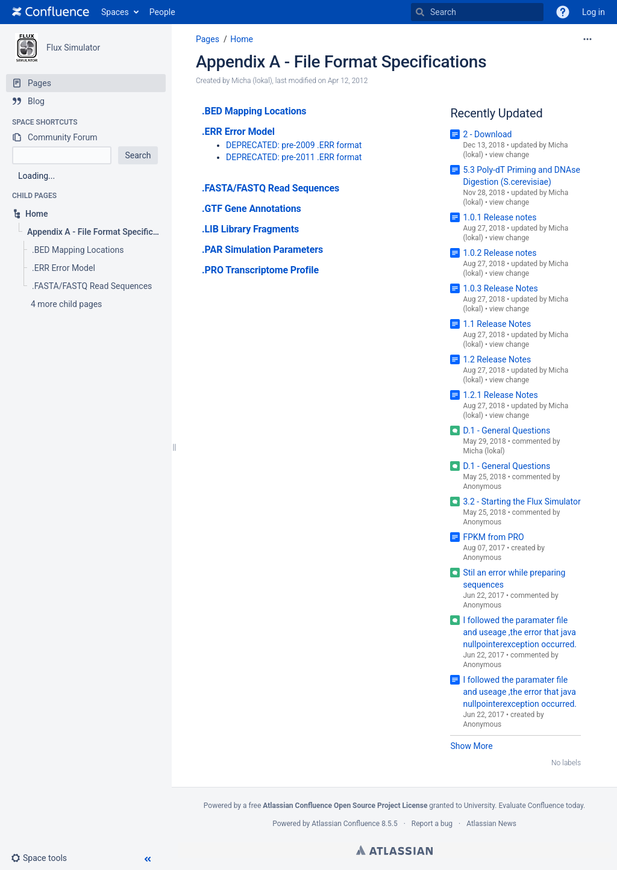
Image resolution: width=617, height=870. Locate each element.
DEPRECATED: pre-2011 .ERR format (294, 157)
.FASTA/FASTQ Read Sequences (270, 188)
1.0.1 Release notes (499, 217)
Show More (471, 746)
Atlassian (394, 850)
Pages (207, 39)
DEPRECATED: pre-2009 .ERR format (294, 145)
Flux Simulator (73, 47)
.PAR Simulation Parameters (262, 249)
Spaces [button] (115, 12)
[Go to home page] (50, 12)
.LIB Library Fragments (250, 229)
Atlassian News (491, 823)
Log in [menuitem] (593, 12)
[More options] (587, 39)
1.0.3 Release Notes (500, 288)
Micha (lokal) (483, 451)
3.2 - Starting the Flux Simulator (521, 501)
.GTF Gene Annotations (251, 208)
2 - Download (487, 134)
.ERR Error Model (238, 131)
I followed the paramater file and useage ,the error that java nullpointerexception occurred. (520, 632)
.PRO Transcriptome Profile (260, 270)
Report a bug (432, 823)
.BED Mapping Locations (254, 111)
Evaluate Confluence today (540, 805)
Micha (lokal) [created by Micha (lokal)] (251, 80)
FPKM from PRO (493, 537)
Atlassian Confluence (346, 823)
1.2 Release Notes (497, 359)
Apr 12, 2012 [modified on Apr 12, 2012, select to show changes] (348, 80)
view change (509, 155)
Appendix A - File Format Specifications (341, 62)
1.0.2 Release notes (499, 253)
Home (241, 39)
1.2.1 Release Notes (500, 395)
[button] (563, 12)
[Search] (420, 12)
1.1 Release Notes (497, 324)
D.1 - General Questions (506, 430)
